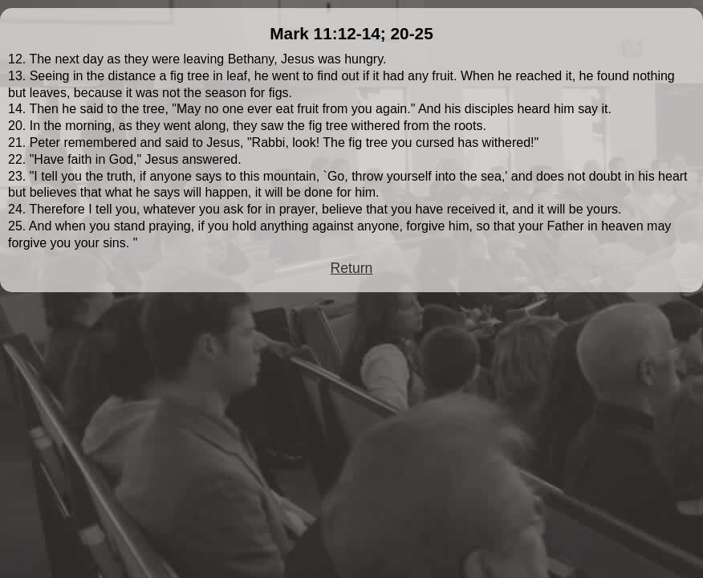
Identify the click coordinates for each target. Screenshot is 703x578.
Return (352, 268)
